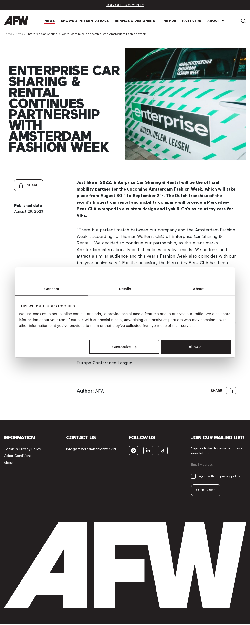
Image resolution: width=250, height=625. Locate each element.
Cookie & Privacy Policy (22, 449)
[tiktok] (163, 451)
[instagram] (133, 451)
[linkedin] (148, 451)
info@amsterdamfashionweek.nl (91, 449)
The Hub (169, 21)
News (51, 21)
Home (8, 34)
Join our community (125, 5)
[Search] (243, 21)
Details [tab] (125, 289)
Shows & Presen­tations (86, 21)
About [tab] (198, 289)
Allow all (196, 346)
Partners (193, 21)
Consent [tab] (51, 289)
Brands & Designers (136, 21)
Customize (124, 346)
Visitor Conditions (17, 456)
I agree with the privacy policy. (219, 476)
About (214, 21)
